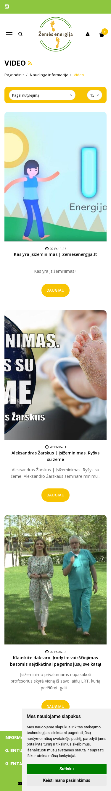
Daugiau (55, 290)
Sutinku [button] (66, 768)
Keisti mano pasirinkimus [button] (66, 780)
